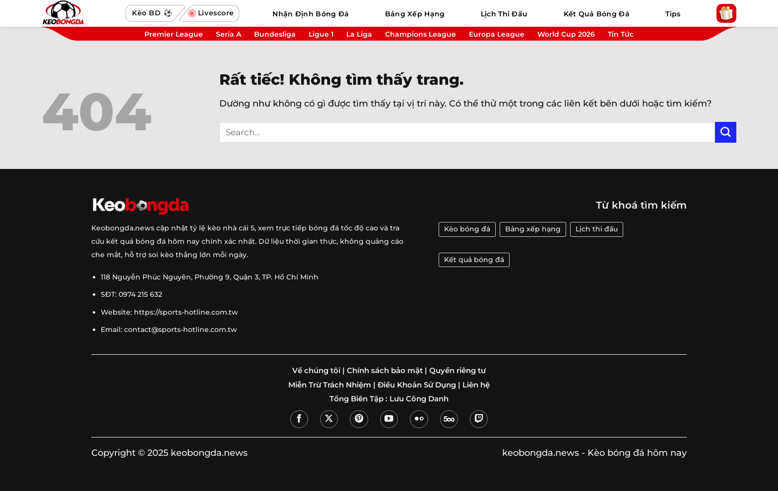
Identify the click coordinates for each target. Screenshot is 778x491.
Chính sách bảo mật (385, 370)
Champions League (420, 34)
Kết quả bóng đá (474, 259)
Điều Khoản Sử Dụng (417, 385)
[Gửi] (725, 132)
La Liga (359, 34)
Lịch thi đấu (597, 228)
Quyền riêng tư (457, 370)
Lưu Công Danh (419, 398)
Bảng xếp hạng (533, 228)
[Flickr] (419, 419)
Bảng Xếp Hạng (415, 14)
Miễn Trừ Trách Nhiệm (329, 385)
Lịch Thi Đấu (504, 14)
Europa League (496, 34)
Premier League (173, 34)
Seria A (228, 34)
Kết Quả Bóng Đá (597, 14)
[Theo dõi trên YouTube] (389, 419)
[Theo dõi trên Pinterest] (359, 419)
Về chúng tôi (316, 370)
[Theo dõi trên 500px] (449, 419)
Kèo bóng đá (467, 228)
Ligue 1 (321, 34)
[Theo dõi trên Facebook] (299, 419)
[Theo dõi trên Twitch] (479, 419)
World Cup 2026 (566, 34)
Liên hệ (476, 385)
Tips (672, 14)
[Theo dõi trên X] (329, 419)
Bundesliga (275, 34)
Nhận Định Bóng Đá (310, 14)
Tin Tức (621, 34)
